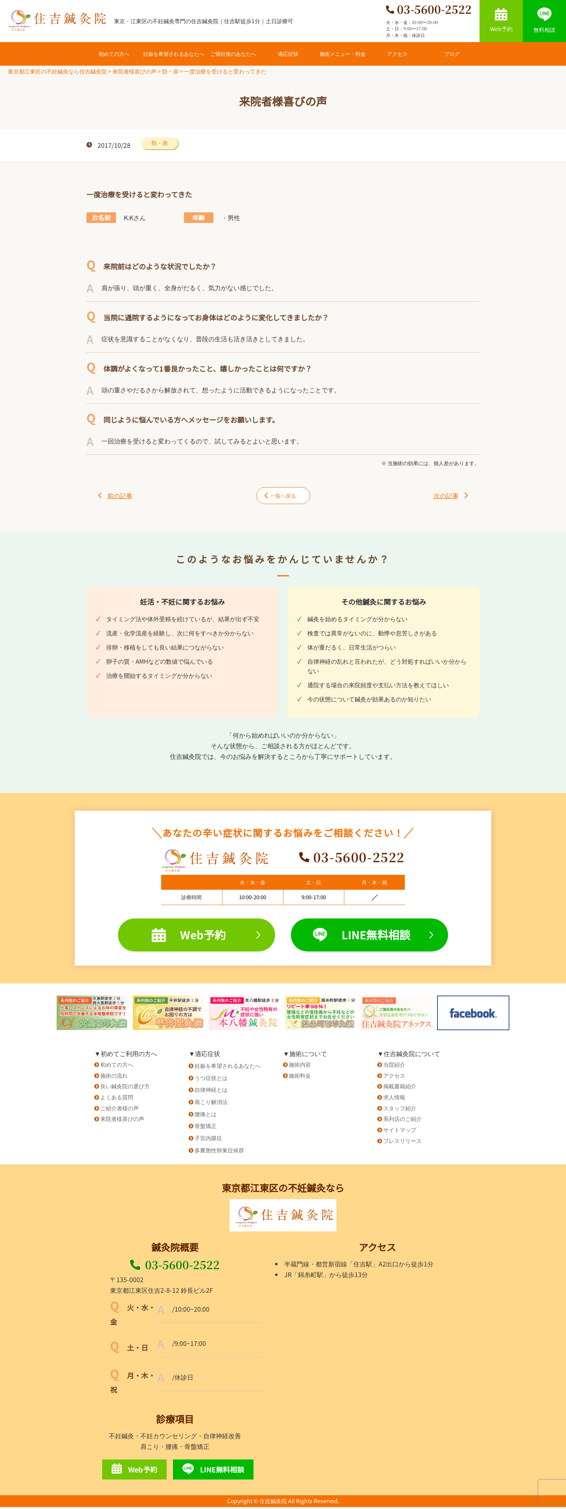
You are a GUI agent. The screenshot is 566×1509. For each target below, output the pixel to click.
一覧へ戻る (275, 496)
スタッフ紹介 (399, 1110)
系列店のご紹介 (402, 1121)
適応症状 (288, 53)
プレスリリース (402, 1142)
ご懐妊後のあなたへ (233, 53)
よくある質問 (116, 1099)
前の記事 (115, 496)
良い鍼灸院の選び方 (125, 1088)
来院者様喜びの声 (122, 1121)
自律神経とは (211, 1092)
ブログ (451, 53)
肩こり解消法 (211, 1104)
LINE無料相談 (373, 936)
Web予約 (501, 20)
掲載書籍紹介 (399, 1088)
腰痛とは (206, 1116)
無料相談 (544, 20)
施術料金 (300, 1077)
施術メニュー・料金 (343, 53)
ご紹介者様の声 (119, 1110)
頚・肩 (159, 143)
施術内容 (300, 1066)
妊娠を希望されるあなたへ (173, 53)
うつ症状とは (211, 1080)
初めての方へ (114, 53)
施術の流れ (114, 1077)
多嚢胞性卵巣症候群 (219, 1152)
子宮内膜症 (208, 1140)
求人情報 (394, 1099)
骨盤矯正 (206, 1128)
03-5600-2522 (175, 1267)
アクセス (397, 53)
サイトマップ (399, 1131)
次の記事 (451, 496)
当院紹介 (394, 1066)
